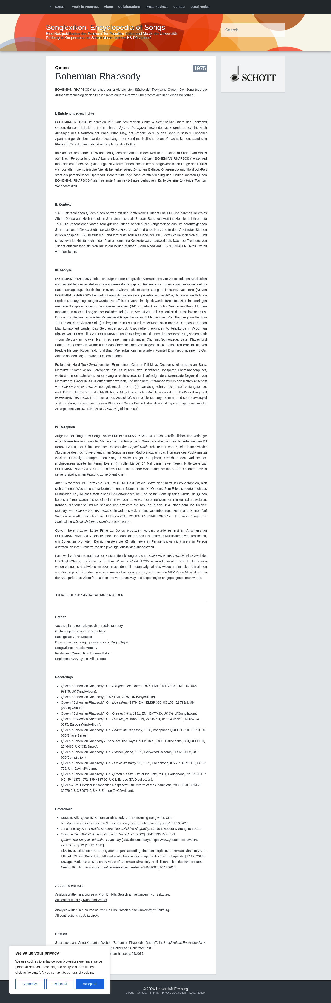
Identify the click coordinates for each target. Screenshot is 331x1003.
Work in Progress (85, 6)
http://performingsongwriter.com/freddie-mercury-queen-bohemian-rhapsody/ (115, 823)
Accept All (90, 984)
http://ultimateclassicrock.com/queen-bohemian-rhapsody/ (143, 856)
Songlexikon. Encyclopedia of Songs (105, 27)
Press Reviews (157, 6)
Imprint (154, 992)
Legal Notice (199, 6)
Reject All (60, 984)
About (108, 6)
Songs (60, 6)
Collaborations (129, 6)
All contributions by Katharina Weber (81, 900)
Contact (179, 6)
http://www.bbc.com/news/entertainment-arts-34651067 (118, 867)
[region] (59, 970)
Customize (30, 984)
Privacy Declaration (174, 992)
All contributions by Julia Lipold (77, 915)
